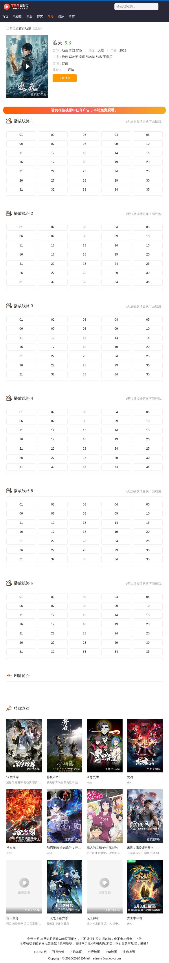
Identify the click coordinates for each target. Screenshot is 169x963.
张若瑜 (90, 57)
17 (53, 162)
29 (116, 180)
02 (53, 134)
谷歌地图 (76, 952)
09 (116, 143)
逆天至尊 (12, 918)
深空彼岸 (12, 777)
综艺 (40, 16)
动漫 (51, 16)
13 (84, 153)
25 (148, 171)
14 (116, 153)
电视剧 (17, 16)
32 (53, 189)
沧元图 (11, 847)
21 (21, 171)
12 (53, 153)
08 (84, 143)
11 (21, 153)
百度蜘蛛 (58, 952)
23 (84, 171)
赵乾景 (73, 57)
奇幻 (72, 50)
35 (148, 189)
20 (148, 162)
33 (84, 189)
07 (53, 143)
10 (148, 143)
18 (84, 162)
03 (84, 134)
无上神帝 (93, 918)
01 (21, 134)
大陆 (101, 50)
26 (21, 180)
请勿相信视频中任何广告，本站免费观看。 (84, 110)
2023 (122, 50)
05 (148, 134)
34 (116, 189)
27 (53, 180)
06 (21, 143)
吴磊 (82, 57)
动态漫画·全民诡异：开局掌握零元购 (72, 847)
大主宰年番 (134, 918)
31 (21, 189)
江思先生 (93, 777)
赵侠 (65, 63)
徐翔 (65, 57)
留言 (72, 16)
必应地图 (94, 952)
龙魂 (130, 777)
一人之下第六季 (57, 918)
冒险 (79, 50)
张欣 (99, 57)
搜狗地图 (129, 952)
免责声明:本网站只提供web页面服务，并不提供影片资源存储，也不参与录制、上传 (84, 939)
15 (148, 153)
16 (21, 162)
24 (116, 171)
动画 (65, 50)
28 (84, 180)
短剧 (61, 16)
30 (148, 180)
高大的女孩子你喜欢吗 (102, 847)
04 (116, 134)
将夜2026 (53, 777)
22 (53, 171)
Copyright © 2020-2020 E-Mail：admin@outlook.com (84, 958)
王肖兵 (107, 57)
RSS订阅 (40, 952)
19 (116, 162)
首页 (5, 16)
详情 (71, 70)
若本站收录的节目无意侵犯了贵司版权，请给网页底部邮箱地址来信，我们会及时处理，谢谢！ (84, 943)
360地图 (111, 952)
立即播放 (64, 77)
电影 (29, 16)
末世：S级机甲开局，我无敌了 (148, 847)
